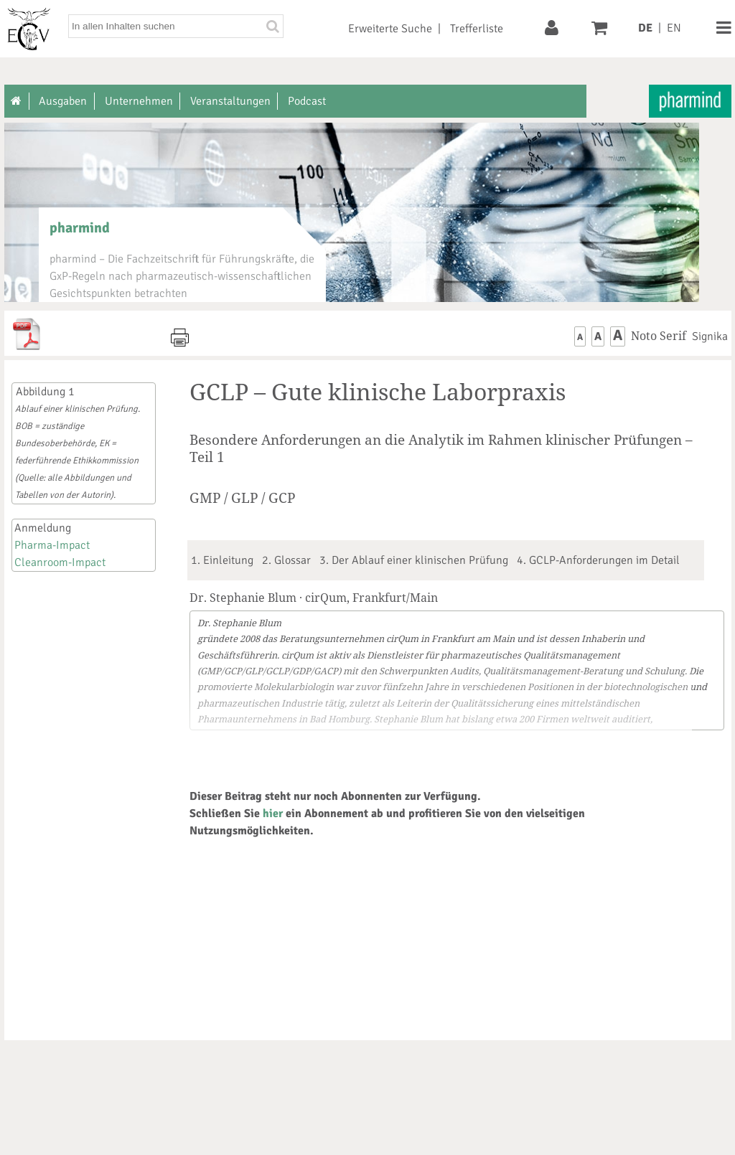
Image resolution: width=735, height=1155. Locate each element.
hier (273, 813)
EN (674, 28)
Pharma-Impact (52, 545)
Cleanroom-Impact (60, 562)
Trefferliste (476, 29)
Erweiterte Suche (390, 29)
